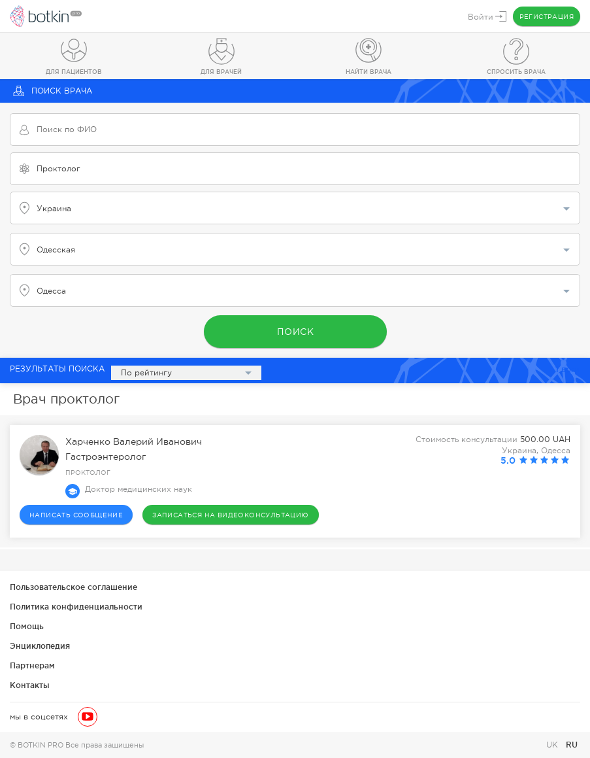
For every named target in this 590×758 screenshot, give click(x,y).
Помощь (27, 626)
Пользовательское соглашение (73, 587)
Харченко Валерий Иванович (133, 441)
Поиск (295, 331)
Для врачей (221, 72)
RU (572, 744)
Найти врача (368, 72)
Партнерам (32, 665)
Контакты (30, 685)
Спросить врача (516, 72)
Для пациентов (74, 72)
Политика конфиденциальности (76, 606)
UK (553, 744)
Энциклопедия (40, 646)
